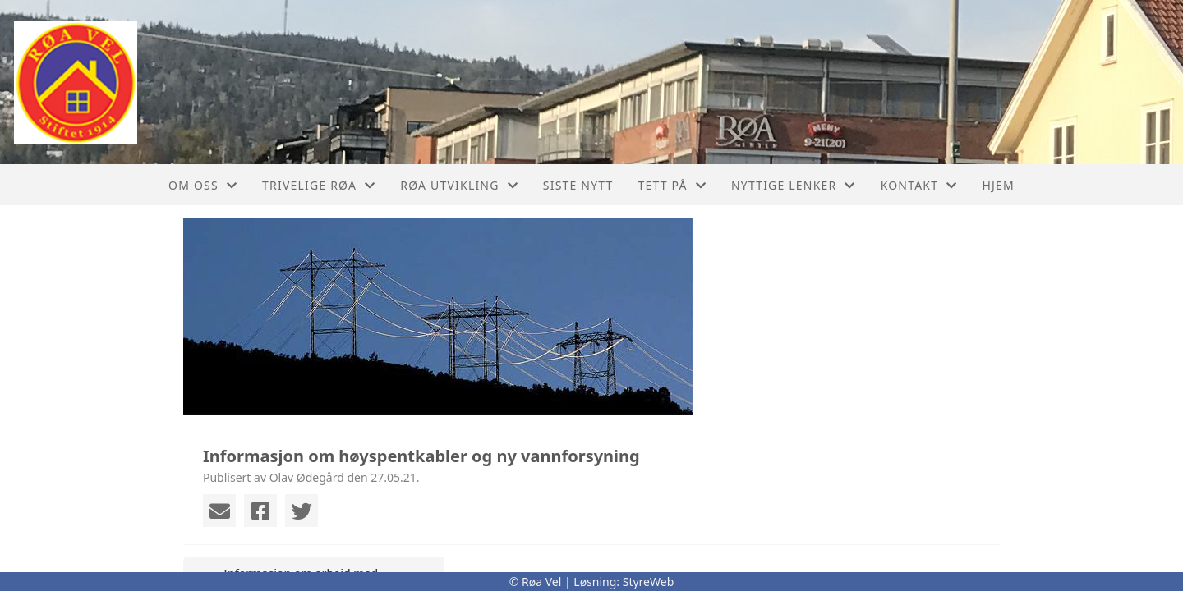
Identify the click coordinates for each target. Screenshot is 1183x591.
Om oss (202, 185)
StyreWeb (648, 581)
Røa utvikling (459, 185)
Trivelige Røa (318, 185)
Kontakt (919, 185)
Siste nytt (578, 185)
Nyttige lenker (793, 185)
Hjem (998, 185)
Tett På (672, 185)
